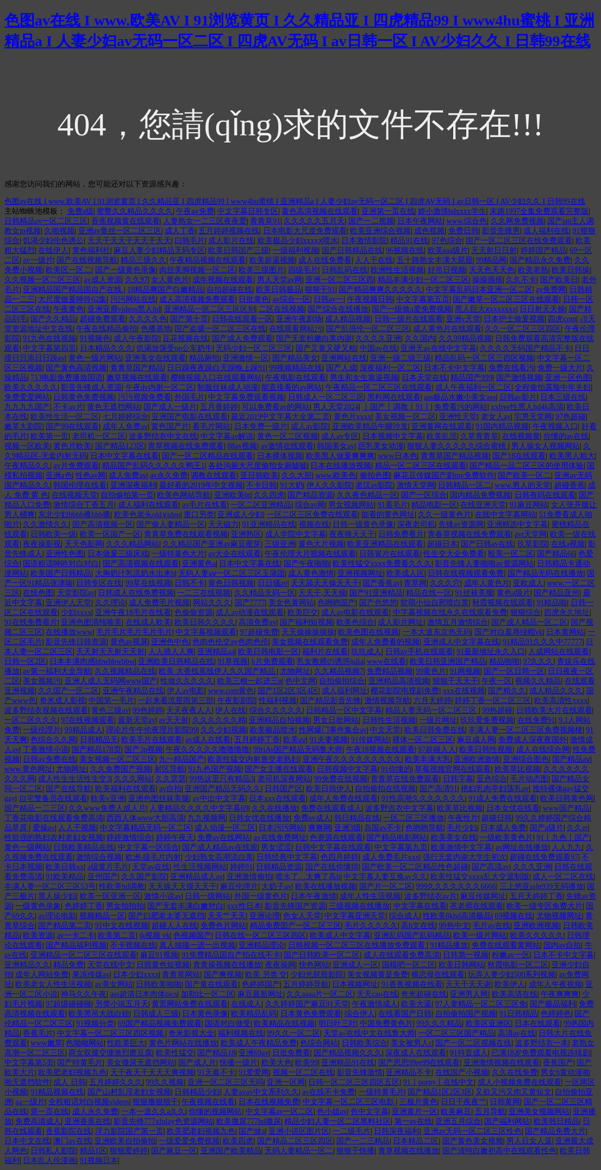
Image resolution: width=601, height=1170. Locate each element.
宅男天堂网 (533, 417)
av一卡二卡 (76, 935)
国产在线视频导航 (87, 260)
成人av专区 (340, 436)
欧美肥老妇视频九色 (72, 1072)
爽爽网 (319, 828)
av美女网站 (114, 984)
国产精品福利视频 (76, 945)
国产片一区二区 (385, 886)
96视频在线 (405, 250)
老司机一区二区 (99, 436)
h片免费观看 (272, 661)
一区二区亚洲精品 (260, 505)
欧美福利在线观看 (125, 789)
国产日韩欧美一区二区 (322, 955)
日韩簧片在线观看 (389, 554)
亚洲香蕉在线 (87, 1121)
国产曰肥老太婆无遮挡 (166, 916)
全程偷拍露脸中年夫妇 (553, 387)
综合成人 (404, 916)
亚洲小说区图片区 (298, 1131)
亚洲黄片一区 (414, 1111)
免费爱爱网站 (27, 397)
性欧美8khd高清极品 (457, 916)
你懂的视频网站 (215, 1111)
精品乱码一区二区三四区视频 (484, 358)
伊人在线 (230, 710)
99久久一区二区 (293, 1033)
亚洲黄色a (199, 563)
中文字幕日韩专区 (247, 211)
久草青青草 (479, 436)
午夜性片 (463, 818)
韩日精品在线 (357, 818)
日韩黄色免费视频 (83, 397)
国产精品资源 (310, 495)
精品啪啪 (504, 661)
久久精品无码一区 (264, 593)
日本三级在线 (563, 397)
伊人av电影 (185, 691)
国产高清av (490, 867)
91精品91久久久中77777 (543, 642)
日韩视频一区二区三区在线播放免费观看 (357, 945)
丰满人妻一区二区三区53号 (50, 886)
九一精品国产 (181, 759)
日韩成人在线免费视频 (136, 593)
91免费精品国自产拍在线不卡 (230, 955)
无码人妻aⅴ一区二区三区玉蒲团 (231, 573)
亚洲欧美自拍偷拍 (125, 1141)
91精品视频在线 (57, 1092)
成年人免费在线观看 (343, 798)
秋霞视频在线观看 (502, 603)
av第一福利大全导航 (57, 671)
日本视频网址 (355, 984)
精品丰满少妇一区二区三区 (423, 280)
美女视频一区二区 (405, 417)
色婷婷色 (556, 1014)
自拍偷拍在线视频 (385, 789)
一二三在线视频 (203, 593)
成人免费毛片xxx (391, 857)
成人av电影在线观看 (355, 612)
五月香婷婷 (219, 407)
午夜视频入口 (555, 426)
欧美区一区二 (68, 270)
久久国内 (420, 338)
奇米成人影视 (62, 700)
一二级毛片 (352, 1131)
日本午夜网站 (420, 221)
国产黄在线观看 (211, 984)
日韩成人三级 (156, 1014)
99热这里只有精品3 (221, 779)
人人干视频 (77, 828)
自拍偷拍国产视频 (465, 1014)
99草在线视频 (148, 583)
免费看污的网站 (460, 407)
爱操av (44, 828)
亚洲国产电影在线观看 (190, 417)
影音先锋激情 (360, 1072)
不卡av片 (68, 407)
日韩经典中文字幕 (286, 857)
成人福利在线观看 (148, 505)
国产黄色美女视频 (472, 1141)
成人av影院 (309, 426)
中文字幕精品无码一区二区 (145, 828)
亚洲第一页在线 (388, 211)
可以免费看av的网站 (276, 407)
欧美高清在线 (514, 994)
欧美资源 (38, 935)
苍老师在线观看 (476, 906)
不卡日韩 (261, 485)
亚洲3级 (347, 828)
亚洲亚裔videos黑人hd (124, 309)
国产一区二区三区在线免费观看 (519, 241)
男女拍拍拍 (125, 906)
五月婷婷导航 (306, 984)
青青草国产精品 (137, 368)
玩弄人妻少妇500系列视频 (511, 974)
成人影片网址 (400, 622)
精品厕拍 (204, 358)
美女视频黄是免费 (377, 974)
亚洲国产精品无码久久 (223, 789)
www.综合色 (466, 221)
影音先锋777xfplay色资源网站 (163, 1121)
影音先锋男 (501, 231)
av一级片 (38, 260)
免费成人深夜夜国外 (532, 740)
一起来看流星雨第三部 (175, 700)
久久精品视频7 (339, 671)
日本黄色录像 (205, 1014)
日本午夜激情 (313, 896)
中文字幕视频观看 (206, 632)
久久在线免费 (514, 1072)
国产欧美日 (559, 280)
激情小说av (162, 896)
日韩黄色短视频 (163, 965)
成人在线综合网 (542, 749)
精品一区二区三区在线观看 (420, 466)
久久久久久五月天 (314, 221)
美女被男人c (411, 1043)
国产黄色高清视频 (76, 368)
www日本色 (397, 456)
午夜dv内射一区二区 (160, 387)
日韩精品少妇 (197, 1092)
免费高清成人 (38, 1121)
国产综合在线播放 (338, 309)
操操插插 (487, 280)
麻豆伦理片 (239, 886)
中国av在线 (378, 348)
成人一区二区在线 (563, 877)
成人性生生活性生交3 (74, 779)
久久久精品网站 (132, 544)
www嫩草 (46, 1043)
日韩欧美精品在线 (83, 847)
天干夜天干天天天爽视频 (152, 1072)
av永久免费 (168, 475)
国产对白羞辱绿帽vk (508, 632)
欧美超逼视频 (272, 260)
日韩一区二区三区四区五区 (353, 1082)
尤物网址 (295, 671)
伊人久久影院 (329, 485)
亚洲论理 (264, 916)
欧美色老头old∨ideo (147, 515)
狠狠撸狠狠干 (155, 1102)
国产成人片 (197, 1063)
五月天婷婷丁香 (536, 896)
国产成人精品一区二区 (529, 622)
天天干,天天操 (322, 593)
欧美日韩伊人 (329, 789)
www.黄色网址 (28, 769)
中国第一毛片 (111, 700)
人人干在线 (374, 260)
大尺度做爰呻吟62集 (72, 299)
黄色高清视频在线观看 (319, 211)
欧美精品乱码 (254, 1014)
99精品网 (491, 260)
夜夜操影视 (42, 544)
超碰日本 (442, 544)
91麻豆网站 (529, 505)
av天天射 (174, 720)
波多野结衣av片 (430, 896)
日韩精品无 (99, 740)
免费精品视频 (389, 671)
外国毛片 (189, 397)
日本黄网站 (565, 632)
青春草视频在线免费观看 (469, 534)
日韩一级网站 (207, 896)
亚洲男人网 (469, 994)
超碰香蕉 (569, 485)
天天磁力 (223, 524)
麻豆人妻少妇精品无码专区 (159, 250)
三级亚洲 (280, 544)
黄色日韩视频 (231, 583)
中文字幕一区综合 (148, 847)
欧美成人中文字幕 (340, 935)
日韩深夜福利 (397, 1131)
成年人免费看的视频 (385, 642)
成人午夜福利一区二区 (473, 387)
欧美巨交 (302, 612)
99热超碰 (497, 710)
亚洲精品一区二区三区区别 (209, 309)
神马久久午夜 (84, 994)
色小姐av (332, 1111)
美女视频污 (42, 681)
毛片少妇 (462, 828)
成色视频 (429, 231)
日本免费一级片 (260, 426)
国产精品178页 (96, 749)
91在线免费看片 (31, 622)
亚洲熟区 (246, 534)
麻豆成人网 (476, 740)
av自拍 (170, 789)
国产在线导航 (68, 789)
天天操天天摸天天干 (182, 886)
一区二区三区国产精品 (456, 1033)
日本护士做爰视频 (514, 319)
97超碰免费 (259, 632)
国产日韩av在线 (487, 544)
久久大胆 (296, 475)
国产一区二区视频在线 (473, 1043)
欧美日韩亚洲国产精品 (448, 661)
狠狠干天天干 (455, 681)
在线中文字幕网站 (505, 515)
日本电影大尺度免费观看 (305, 231)
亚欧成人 (528, 583)
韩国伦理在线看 (80, 485)
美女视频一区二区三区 (117, 759)
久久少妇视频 (223, 730)
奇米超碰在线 (424, 994)
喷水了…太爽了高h (308, 877)
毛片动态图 (529, 779)
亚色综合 (492, 779)
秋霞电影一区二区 (517, 965)
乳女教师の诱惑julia (330, 661)
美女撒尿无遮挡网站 (141, 1063)
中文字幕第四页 (49, 348)
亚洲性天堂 (458, 417)
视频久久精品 (538, 681)
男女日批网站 (336, 720)
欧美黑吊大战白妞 (98, 1014)
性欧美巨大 (126, 1043)
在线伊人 (53, 250)
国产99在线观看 (72, 426)
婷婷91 (241, 867)
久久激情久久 (45, 524)
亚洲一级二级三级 (400, 358)
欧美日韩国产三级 (238, 250)
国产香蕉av (381, 583)
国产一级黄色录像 (125, 270)
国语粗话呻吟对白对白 (61, 563)
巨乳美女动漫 (381, 446)
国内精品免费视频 (480, 495)
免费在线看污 (511, 368)
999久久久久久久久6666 (456, 886)
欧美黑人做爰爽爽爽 (340, 456)
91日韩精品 (518, 1014)
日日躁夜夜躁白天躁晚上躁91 (216, 368)
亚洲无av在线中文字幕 (438, 348)
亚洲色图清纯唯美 (91, 622)
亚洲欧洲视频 (536, 926)
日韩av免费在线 (49, 759)
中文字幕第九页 (401, 847)
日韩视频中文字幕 (347, 769)
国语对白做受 (228, 1023)
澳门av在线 (72, 1141)
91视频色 (95, 338)
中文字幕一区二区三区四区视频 (111, 1033)
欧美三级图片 (261, 270)
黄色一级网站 (27, 847)
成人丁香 (180, 231)
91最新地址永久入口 (490, 652)
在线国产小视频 (462, 1072)
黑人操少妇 (57, 896)
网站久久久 (212, 603)
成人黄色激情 (311, 573)
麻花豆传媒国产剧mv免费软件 (443, 475)
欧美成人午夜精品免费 (259, 1043)
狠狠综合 (525, 612)
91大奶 (291, 485)
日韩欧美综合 (364, 1043)
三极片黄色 (418, 1102)
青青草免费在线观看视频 (186, 534)
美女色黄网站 (291, 603)
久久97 (136, 280)
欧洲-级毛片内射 (153, 857)
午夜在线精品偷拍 (106, 329)
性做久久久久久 (187, 681)
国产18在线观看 (519, 456)
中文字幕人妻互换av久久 (385, 877)
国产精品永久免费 (540, 260)
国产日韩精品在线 (352, 250)
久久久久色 (148, 319)
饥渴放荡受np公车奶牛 (174, 348)
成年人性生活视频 (370, 896)
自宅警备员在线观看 (53, 798)
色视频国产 (192, 935)
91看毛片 (393, 505)
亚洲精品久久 (27, 965)
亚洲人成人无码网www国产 (111, 681)
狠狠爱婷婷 (129, 1151)
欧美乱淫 (442, 436)
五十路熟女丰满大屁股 (435, 260)
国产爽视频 (223, 974)
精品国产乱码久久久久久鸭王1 (153, 466)
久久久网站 (133, 779)
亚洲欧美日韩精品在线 (176, 661)
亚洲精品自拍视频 (279, 720)
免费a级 (80, 211)
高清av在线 (516, 1033)
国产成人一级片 (170, 407)
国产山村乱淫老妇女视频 (129, 1092)
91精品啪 (551, 603)
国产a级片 (547, 828)
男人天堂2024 (336, 407)
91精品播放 (449, 945)
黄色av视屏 (129, 642)
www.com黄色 (231, 691)
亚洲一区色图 (568, 378)
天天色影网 (84, 544)
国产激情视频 (519, 378)
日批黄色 (254, 299)
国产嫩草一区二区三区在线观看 (506, 299)
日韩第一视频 (466, 955)
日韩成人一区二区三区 (326, 397)
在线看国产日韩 (404, 1014)
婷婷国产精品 (543, 250)
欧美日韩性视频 (485, 749)
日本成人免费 (503, 828)
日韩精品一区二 (464, 485)
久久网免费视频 (517, 221)
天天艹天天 (227, 916)
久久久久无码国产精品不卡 (525, 348)
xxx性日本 (244, 906)
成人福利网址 (344, 691)
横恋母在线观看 (438, 974)
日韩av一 (328, 299)
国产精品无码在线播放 (546, 573)
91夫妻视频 (329, 740)
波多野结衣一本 (541, 1043)
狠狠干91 (320, 289)
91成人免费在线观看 (502, 798)
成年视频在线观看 (222, 280)
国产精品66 (556, 554)
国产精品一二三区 (34, 808)
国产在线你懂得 (332, 867)
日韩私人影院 (53, 1151)
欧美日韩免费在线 (434, 730)
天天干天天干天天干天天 (129, 241)
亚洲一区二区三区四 (339, 280)
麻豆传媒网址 (483, 896)
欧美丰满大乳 (427, 759)
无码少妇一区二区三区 (254, 348)
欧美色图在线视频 (368, 632)
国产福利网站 (507, 1121)
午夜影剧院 (236, 700)
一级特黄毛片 (381, 1092)
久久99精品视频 (465, 338)
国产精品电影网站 (396, 837)
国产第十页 (189, 319)
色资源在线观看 (336, 837)
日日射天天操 (542, 309)
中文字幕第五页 (422, 299)
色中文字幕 (369, 1111)
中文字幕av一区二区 (280, 1111)
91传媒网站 (370, 740)
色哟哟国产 (336, 603)
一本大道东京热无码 (437, 632)
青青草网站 (181, 974)
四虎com (562, 319)
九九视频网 (206, 818)
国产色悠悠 (378, 603)
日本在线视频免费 (269, 1102)
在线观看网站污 (295, 329)
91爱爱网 (254, 1072)
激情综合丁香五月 (83, 505)
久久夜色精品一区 (367, 495)
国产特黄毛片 (80, 1063)
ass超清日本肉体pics (144, 994)
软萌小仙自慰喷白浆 (434, 603)
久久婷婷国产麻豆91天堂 (307, 1004)
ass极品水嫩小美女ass (460, 397)
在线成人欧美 (148, 622)
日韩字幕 (458, 779)
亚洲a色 (59, 475)
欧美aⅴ (294, 740)
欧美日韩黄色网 (566, 798)
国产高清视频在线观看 (141, 563)
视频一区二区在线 (303, 1072)
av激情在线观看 (287, 446)
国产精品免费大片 (555, 1131)
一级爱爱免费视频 (189, 1141)
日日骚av (272, 583)
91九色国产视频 (214, 769)
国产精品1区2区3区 (440, 1092)
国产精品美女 (295, 358)
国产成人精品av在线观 (220, 847)
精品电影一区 (434, 505)
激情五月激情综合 (457, 622)
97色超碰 (570, 417)
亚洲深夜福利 (133, 485)
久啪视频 (59, 231)
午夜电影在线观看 (295, 378)
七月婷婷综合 (125, 417)
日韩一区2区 (25, 661)
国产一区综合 (424, 495)
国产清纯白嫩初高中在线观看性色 (499, 1151)
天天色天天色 (492, 270)
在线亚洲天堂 (483, 505)
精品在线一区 (429, 593)
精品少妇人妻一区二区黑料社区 (337, 1121)
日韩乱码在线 (344, 270)
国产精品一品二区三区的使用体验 (526, 466)
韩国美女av (335, 446)
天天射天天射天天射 (110, 652)
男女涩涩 (276, 847)
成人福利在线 (546, 231)
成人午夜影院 (136, 338)
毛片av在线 (491, 926)
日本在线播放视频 (340, 466)
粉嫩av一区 (510, 955)
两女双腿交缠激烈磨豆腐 (110, 1053)
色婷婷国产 (261, 984)
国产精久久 (507, 691)
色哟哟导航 (424, 828)
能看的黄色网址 (388, 515)
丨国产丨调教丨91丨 (396, 407)
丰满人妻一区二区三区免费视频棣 (525, 730)
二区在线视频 (281, 309)
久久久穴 (445, 583)
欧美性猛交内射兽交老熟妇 (253, 759)
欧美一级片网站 (479, 935)
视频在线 (314, 524)
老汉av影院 (374, 485)
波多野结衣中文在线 (163, 436)
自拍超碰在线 (229, 289)
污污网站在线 (133, 299)
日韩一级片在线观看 (408, 319)
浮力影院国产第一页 (129, 1131)
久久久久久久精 (219, 720)
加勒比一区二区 (207, 994)
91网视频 (465, 671)
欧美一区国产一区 (110, 534)
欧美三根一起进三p (249, 681)
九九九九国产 (27, 407)
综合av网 (310, 505)
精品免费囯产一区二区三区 (295, 926)
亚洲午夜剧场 (299, 319)
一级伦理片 (42, 730)
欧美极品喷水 (273, 730)
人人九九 (567, 847)
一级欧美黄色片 (506, 837)
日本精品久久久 (106, 348)
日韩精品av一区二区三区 (45, 221)
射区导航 (169, 769)
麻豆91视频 (159, 955)
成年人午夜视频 (555, 984)
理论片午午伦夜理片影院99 (151, 730)
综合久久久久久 (276, 710)
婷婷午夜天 (175, 837)
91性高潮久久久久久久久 (423, 798)
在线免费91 (536, 720)
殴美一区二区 (511, 554)
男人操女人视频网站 (545, 446)
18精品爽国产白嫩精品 (165, 289)
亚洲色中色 (170, 642)
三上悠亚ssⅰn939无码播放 (541, 886)
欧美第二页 (117, 935)
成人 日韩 (69, 1082)
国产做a (252, 1131)
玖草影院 (532, 544)
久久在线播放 (274, 808)
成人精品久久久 (556, 691)
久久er (577, 828)
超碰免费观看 (103, 319)
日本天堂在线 (424, 378)
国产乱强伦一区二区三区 (368, 329)
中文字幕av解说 (227, 436)
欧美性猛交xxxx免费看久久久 (382, 563)
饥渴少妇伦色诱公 (53, 241)
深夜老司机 (416, 524)
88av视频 (242, 446)
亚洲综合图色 (526, 759)
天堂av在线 (151, 867)
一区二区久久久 (31, 720)
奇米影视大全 (191, 1033)
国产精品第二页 (64, 926)
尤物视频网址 (559, 916)
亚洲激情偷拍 (249, 877)
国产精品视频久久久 (348, 1053)
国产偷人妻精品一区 (170, 524)
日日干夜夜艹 (463, 1102)
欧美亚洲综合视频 (380, 231)
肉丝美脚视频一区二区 (197, 270)
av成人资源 (102, 280)
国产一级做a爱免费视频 (411, 309)
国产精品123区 (120, 446)
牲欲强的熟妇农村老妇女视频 (53, 837)
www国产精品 (566, 808)
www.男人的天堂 (522, 485)
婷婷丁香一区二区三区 (493, 700)
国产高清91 (439, 789)
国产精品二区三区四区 (295, 1141)
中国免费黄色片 (386, 1023)
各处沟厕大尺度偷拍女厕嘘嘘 (257, 466)
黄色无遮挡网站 (113, 407)
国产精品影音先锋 (330, 700)
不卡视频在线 (133, 945)
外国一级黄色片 (260, 896)
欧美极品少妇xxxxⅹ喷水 (298, 241)
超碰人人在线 (174, 926)
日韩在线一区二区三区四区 (260, 935)
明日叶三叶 (337, 1023)
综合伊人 (360, 1014)
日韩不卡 (189, 583)
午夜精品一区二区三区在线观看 (378, 387)
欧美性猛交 (175, 1053)
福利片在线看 (325, 652)
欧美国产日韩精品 (60, 573)
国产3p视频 (143, 749)
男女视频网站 (351, 505)
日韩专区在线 (99, 583)
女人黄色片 (170, 280)
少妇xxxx (76, 612)
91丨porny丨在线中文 (438, 1082)
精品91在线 (409, 241)
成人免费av (127, 475)
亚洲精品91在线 (347, 1063)
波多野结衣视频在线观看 (46, 710)
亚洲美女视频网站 (539, 1111)
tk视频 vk (154, 935)
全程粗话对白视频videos (88, 1102)
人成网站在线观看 (558, 652)
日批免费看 (291, 1053)
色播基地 (156, 329)
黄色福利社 (91, 250)
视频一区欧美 (27, 446)
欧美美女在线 (454, 837)
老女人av (496, 417)
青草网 (415, 583)
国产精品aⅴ (571, 759)
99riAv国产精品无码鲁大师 (298, 749)
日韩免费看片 (401, 534)
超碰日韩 (496, 818)
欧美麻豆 (456, 1111)
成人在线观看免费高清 (402, 955)
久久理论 (110, 603)
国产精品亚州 (556, 593)
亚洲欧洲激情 (476, 759)
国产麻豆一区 (174, 1151)
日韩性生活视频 (389, 720)
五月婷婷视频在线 (228, 231)
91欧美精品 (65, 877)
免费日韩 (463, 231)
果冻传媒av (91, 974)
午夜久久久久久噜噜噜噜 (207, 749)
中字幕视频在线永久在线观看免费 (450, 612)
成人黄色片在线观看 (447, 329)
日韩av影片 (518, 397)
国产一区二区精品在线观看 (207, 456)
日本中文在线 (27, 1141)
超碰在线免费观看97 (544, 857)
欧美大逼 (416, 1004)
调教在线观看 (213, 475)
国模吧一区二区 (408, 965)
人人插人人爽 (171, 652)
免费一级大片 (560, 368)
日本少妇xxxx (136, 974)
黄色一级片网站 (95, 358)
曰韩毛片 (189, 241)
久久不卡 (521, 280)
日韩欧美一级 (53, 534)
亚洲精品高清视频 (398, 681)
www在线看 (386, 661)
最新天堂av (136, 720)
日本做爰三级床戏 (117, 554)
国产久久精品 (53, 319)
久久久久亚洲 (378, 338)
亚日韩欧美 (259, 475)
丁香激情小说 (45, 749)
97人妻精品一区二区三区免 (481, 1004)
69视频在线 (513, 916)
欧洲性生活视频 (397, 270)
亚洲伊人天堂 (68, 603)
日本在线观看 (537, 1023)
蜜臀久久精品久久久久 (135, 211)
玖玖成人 (366, 652)
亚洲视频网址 (360, 573)
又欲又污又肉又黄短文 (513, 1092)
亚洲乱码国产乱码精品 (412, 935)
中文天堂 (385, 730)
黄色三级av (110, 710)
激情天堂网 (416, 485)
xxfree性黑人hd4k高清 (527, 407)
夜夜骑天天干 (352, 534)
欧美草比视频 (517, 769)
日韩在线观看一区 (242, 319)
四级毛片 (303, 270)
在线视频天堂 (74, 495)
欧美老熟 (533, 270)
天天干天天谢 (468, 984)
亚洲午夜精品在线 (133, 691)
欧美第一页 (49, 436)
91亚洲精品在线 (269, 524)
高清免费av (257, 622)
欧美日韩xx (65, 867)
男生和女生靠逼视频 (364, 378)
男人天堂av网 (279, 280)
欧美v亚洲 (108, 798)
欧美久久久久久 (31, 387)
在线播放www (69, 632)
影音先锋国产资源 (295, 906)
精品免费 (68, 965)
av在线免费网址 (279, 837)
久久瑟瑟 (170, 779)
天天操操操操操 (308, 632)
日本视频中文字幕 (392, 436)
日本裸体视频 (280, 456)
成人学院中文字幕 (295, 534)
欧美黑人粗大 (572, 456)
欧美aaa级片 (448, 250)
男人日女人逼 (529, 1141)
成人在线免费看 (325, 260)
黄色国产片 (170, 426)
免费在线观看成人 (331, 808)
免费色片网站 (223, 926)
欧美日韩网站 (461, 965)
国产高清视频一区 (102, 524)
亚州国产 (102, 877)
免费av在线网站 (223, 837)
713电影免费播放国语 (66, 378)
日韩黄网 (505, 1102)
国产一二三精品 (363, 1141)
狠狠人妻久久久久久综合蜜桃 (457, 446)
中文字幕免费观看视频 (246, 397)
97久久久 (538, 661)
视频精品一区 (102, 916)
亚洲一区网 (286, 1082)
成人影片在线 (231, 241)
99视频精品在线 (295, 368)
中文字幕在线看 (420, 906)
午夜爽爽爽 (560, 994)
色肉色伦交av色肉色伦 (230, 642)
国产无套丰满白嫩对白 (185, 906)
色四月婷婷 (340, 857)
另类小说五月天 (121, 1004)
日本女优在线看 (513, 808)
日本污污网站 (281, 828)
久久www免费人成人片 (107, 808)
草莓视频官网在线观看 (453, 769)
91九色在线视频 (49, 338)
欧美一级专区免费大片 (544, 906)
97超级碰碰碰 (68, 1004)
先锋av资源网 (461, 524)
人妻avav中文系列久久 (260, 1092)
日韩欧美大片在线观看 (554, 710)
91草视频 (232, 661)
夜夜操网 (280, 965)
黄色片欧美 (72, 446)
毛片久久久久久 (371, 926)
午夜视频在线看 (208, 1102)
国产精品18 (216, 1053)
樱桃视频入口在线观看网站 (216, 378)
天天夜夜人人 (189, 710)
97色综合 (447, 241)
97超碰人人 (437, 749)
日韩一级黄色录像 (363, 524)
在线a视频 (568, 544)
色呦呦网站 (85, 1043)
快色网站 (314, 965)
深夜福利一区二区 (390, 368)
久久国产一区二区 (68, 691)
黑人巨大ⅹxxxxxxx (485, 309)
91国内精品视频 (502, 426)
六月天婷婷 (433, 700)
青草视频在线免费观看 (186, 446)
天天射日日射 (494, 250)
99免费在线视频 (340, 779)
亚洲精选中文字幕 (517, 524)
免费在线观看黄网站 (506, 945)
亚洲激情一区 (245, 358)
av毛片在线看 (204, 505)
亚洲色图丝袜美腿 (158, 798)
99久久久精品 (439, 1023)
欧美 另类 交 (266, 974)
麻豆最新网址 (260, 994)
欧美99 (306, 1063)
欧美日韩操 (571, 270)
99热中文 (454, 926)
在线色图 (38, 593)
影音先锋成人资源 (91, 387)
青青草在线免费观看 (405, 779)
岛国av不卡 (383, 828)
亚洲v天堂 (463, 319)
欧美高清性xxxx (560, 700)
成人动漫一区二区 (225, 828)
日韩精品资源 (279, 867)
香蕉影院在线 (68, 1131)
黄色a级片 (513, 593)
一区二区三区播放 (413, 818)
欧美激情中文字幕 (461, 847)
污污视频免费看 (144, 397)
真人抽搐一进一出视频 (197, 945)
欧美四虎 (238, 1141)
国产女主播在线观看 (279, 769)
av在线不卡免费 (328, 1092)
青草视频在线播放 (408, 1151)
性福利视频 (278, 700)
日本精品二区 (416, 1141)
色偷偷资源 (193, 612)
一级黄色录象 (38, 906)
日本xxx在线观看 (277, 798)
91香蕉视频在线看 (411, 984)
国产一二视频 (371, 221)
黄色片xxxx (353, 417)
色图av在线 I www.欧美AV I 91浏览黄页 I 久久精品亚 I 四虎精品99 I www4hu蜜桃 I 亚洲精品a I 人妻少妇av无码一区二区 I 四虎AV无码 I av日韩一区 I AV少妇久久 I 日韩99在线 (294, 201)
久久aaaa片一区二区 (319, 994)
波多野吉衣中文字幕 (399, 808)
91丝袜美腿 (474, 593)
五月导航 (490, 1111)
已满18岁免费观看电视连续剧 (540, 1053)
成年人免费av (125, 426)
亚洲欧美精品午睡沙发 (370, 426)
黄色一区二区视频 (287, 436)
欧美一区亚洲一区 (110, 896)
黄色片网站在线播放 (183, 1043)
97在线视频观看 (87, 720)
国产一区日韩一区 (514, 671)
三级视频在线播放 (359, 906)
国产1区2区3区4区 (288, 691)
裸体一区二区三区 (422, 740)
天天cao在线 (376, 994)
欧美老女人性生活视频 (53, 984)
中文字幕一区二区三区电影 (349, 1102)
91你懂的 (396, 769)
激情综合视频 (99, 857)
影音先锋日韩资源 (76, 642)
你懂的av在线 (566, 436)
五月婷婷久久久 (115, 1082)
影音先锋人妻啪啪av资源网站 (484, 563)
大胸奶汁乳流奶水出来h (135, 573)
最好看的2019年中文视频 (201, 485)
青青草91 (265, 221)
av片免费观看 (75, 466)
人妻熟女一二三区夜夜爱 (205, 221)
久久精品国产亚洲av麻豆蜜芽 (211, 544)
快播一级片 (239, 1063)
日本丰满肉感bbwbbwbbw (91, 661)
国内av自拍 (562, 945)
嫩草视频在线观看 (137, 378)
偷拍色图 (375, 475)
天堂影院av (76, 593)
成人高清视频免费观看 (197, 299)
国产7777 (250, 603)
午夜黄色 (68, 309)
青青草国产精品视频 (455, 456)
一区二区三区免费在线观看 (312, 515)
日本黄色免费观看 (310, 1014)
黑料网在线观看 (394, 397)
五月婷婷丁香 (257, 740)
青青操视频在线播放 (227, 965)
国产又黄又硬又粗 (326, 348)
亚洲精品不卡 (408, 1072)
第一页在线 (49, 1111)
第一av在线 (413, 1121)
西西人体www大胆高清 (145, 818)
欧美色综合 (355, 622)
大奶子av (276, 886)
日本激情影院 (364, 241)
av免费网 (551, 289)
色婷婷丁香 (84, 906)
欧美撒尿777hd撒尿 (248, 1121)
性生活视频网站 (200, 867)
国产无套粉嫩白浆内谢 (314, 338)
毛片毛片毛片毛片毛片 (134, 632)
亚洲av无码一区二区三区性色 (472, 1131)
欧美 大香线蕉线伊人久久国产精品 (218, 671)
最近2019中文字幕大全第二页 (280, 417)
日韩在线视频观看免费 (466, 573)
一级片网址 (438, 720)
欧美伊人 (509, 984)
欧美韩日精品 (556, 1121)
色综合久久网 (53, 740)
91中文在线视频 (121, 926)
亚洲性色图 (65, 554)
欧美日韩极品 (279, 289)
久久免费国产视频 (120, 769)
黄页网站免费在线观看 (190, 1004)
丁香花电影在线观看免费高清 (53, 818)
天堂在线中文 (110, 965)
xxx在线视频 (464, 691)
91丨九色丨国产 (563, 837)
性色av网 (90, 475)
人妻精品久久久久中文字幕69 (198, 808)
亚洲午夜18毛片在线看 (133, 612)
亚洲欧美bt (232, 495)
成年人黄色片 (487, 583)
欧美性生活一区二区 (64, 417)
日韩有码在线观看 (545, 495)
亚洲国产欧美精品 (231, 1151)
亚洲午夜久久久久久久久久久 (352, 759)
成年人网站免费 (41, 974)
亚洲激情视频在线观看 (502, 1063)
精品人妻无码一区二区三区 (432, 710)
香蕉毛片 (38, 1033)
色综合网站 (319, 1043)
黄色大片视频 (321, 544)
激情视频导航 (387, 700)
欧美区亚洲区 (488, 1023)
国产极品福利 (552, 1004)
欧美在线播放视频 (325, 886)
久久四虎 (269, 495)
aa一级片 (30, 1102)
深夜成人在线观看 (415, 1053)
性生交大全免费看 (453, 554)
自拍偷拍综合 (342, 681)
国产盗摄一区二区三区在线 (220, 329)
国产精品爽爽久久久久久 (380, 289)
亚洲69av (253, 1053)
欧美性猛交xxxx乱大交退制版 (479, 877)
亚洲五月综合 (458, 1121)
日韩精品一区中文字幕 (344, 710)
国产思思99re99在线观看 (419, 1063)
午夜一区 (496, 681)
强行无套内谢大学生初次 (464, 857)
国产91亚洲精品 (376, 593)
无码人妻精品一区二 (299, 1151)
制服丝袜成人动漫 (227, 387)
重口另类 (199, 515)
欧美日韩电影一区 (268, 652)
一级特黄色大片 (178, 554)
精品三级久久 (143, 260)
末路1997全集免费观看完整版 (539, 211)
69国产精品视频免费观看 (160, 1023)
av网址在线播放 (522, 847)
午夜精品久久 (27, 466)
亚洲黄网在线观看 (441, 426)
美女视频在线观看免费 (310, 642)
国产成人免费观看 (242, 338)
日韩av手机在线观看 (419, 652)
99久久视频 (165, 1082)
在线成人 (246, 1004)
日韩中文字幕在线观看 (333, 847)
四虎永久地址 (567, 612)
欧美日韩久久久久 (204, 622)
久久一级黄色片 (444, 515)
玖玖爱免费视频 (487, 720)
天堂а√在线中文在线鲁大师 (369, 1033)
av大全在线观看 (234, 554)
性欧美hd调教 (122, 886)
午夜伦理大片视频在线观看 (310, 554)
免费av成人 (312, 818)
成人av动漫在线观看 (250, 612)
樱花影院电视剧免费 (405, 691)
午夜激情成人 (375, 1004)
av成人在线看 (207, 740)
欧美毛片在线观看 (151, 740)
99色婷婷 (148, 710)
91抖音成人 (469, 1053)
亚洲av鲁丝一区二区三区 (119, 231)
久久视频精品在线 (125, 671)
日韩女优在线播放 (259, 818)
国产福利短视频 (306, 622)
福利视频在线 (241, 1033)
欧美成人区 (405, 573)
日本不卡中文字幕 (454, 368)
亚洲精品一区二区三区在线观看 (83, 955)
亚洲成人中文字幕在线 (461, 642)
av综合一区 (291, 299)
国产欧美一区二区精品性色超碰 (415, 867)
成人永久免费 (95, 1111)
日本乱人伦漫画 (49, 1160)
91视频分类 (95, 1023)
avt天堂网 (531, 534)
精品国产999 (471, 378)
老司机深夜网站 (284, 779)
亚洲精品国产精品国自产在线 (73, 289)
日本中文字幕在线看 (124, 456)
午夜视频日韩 (370, 299)
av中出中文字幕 (218, 798)
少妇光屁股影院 (316, 974)
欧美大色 (276, 1063)
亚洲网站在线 (344, 358)
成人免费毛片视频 (159, 603)
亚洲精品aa (215, 652)
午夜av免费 (195, 211)
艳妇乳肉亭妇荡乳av (495, 789)
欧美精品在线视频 (284, 1023)
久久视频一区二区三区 (42, 280)
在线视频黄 (521, 436)
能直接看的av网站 (291, 387)
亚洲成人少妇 (240, 515)
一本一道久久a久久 (153, 1111)
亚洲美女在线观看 (155, 358)
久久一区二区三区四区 (523, 329)
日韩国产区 (284, 789)
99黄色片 (431, 671)
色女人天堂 (302, 916)
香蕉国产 (558, 1063)
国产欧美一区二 (524, 475)
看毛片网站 (211, 426)
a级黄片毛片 (108, 867)
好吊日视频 (447, 270)
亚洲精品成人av (196, 877)
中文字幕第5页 (29, 1063)
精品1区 (93, 1151)
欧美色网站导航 (183, 495)
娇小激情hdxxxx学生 (452, 211)
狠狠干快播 (355, 1151)
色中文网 (300, 681)
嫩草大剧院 (23, 426)
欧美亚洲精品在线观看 (385, 544)
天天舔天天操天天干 (325, 583)
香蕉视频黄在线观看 (125, 221)
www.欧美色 (335, 475)
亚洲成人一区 (355, 965)
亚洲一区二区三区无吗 (225, 1082)
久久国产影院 (144, 877)
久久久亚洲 (532, 867)
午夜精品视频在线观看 (208, 260)
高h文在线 (418, 926)
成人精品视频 (348, 319)
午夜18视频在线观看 (380, 749)
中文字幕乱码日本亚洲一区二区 (479, 289)
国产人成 (341, 368)
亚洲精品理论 (261, 945)
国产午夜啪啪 (306, 563)
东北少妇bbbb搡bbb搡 (74, 515)
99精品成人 (84, 730)
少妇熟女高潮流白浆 (219, 857)
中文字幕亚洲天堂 (354, 916)
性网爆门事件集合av (333, 730)
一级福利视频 (295, 250)
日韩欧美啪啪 (158, 984)
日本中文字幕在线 (249, 563)
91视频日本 (99, 1160)
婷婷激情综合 (129, 837)
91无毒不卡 (216, 1072)
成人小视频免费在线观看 (519, 1082)
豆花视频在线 (185, 338)
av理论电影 (57, 916)
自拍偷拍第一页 (127, 495)
